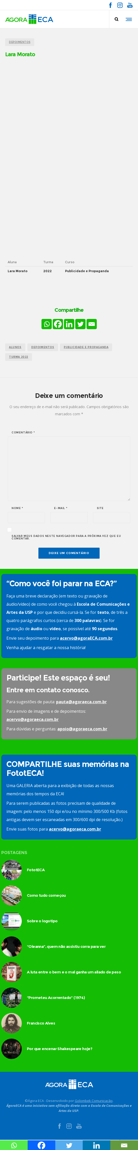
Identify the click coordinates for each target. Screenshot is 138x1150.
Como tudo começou (46, 895)
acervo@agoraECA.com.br (86, 638)
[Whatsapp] (46, 324)
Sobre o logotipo (42, 920)
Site (100, 508)
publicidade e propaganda (86, 347)
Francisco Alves (41, 1023)
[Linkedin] (69, 324)
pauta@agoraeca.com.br (81, 702)
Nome (17, 508)
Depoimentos (42, 347)
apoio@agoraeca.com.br (82, 729)
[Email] (92, 324)
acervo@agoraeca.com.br (32, 719)
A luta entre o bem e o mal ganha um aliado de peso (74, 972)
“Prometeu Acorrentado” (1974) (56, 997)
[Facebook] (58, 324)
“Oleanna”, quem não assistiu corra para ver (66, 946)
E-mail (60, 508)
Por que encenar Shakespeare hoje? (59, 1048)
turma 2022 (18, 357)
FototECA (36, 869)
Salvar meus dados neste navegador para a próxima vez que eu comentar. (66, 537)
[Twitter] (80, 324)
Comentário (23, 432)
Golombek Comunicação (94, 1100)
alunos (15, 347)
